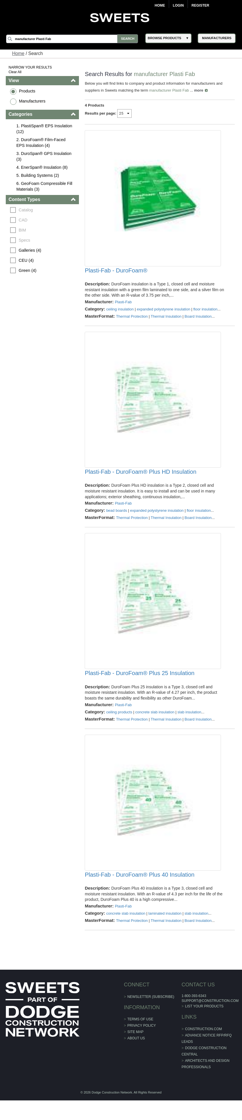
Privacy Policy (141, 1045)
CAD (23, 220)
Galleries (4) (30, 250)
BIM (23, 230)
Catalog (26, 210)
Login (178, 5)
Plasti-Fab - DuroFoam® (116, 275)
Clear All (15, 72)
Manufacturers (32, 101)
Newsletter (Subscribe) (150, 1016)
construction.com (203, 1048)
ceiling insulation (120, 314)
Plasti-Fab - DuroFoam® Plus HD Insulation (140, 481)
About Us (136, 1058)
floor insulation (205, 314)
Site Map (135, 1051)
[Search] (73, 39)
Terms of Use (140, 1039)
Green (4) (28, 270)
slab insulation (189, 726)
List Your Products (204, 1026)
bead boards (116, 520)
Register (200, 5)
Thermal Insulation (166, 321)
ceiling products (119, 726)
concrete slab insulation (155, 726)
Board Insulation (198, 321)
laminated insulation (165, 933)
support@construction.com (209, 1020)
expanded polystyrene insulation (163, 314)
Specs (25, 240)
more (198, 90)
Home (160, 5)
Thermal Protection (132, 321)
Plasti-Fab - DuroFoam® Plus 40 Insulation (139, 894)
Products (27, 91)
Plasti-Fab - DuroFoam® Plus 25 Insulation (139, 688)
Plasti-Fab (123, 307)
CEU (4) (26, 260)
